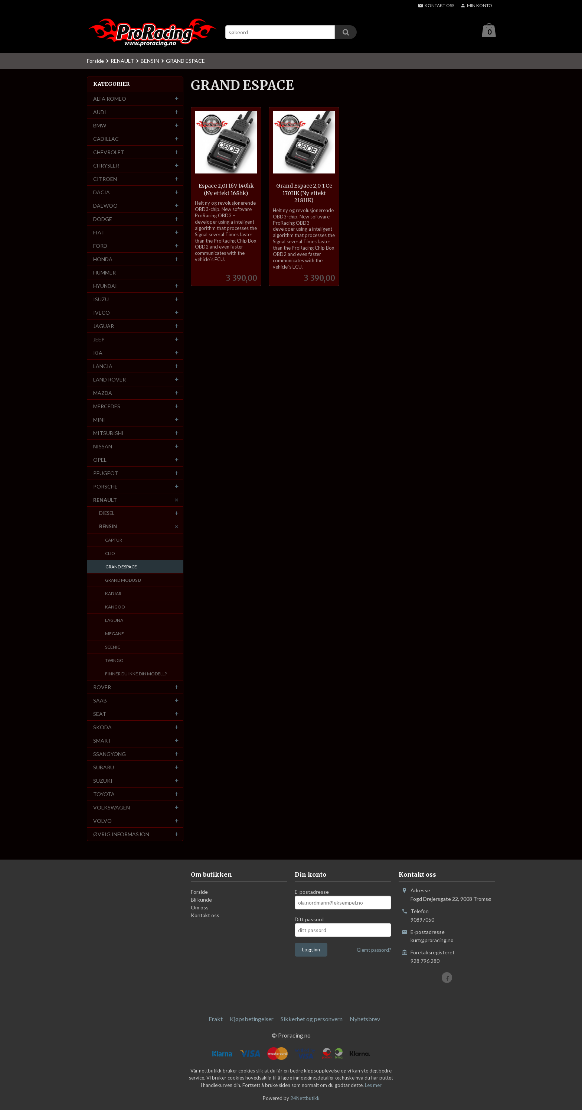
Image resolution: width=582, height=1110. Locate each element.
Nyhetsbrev (365, 1019)
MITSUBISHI (108, 433)
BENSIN (108, 527)
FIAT (99, 233)
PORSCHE (105, 487)
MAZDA (102, 393)
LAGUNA (114, 620)
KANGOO (115, 607)
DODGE (102, 219)
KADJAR (113, 594)
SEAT (99, 714)
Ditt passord (309, 919)
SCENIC (112, 647)
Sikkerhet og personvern (312, 1019)
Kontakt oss (205, 915)
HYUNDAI (105, 286)
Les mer (373, 1085)
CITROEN (105, 179)
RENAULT (105, 500)
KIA (97, 353)
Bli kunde (201, 900)
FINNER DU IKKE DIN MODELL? (136, 674)
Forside (95, 61)
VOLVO (102, 821)
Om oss (200, 908)
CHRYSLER (106, 166)
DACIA (101, 192)
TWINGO (114, 660)
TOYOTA (104, 794)
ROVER (102, 687)
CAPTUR (113, 540)
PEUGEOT (105, 473)
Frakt (216, 1019)
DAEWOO (105, 206)
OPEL (100, 460)
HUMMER (104, 273)
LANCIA (102, 366)
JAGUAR (103, 326)
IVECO (101, 313)
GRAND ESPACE (121, 567)
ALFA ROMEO (109, 99)
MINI (99, 420)
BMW (99, 126)
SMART (102, 741)
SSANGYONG (109, 754)
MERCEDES (106, 406)
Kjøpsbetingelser (252, 1019)
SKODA (102, 727)
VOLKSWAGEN (111, 808)
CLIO (110, 553)
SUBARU (103, 768)
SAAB (100, 701)
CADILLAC (106, 139)
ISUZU (101, 299)
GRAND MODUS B (123, 580)
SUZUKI (102, 781)
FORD (100, 246)
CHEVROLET (108, 152)
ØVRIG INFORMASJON (121, 834)
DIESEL (106, 513)
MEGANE (114, 634)
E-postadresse (312, 892)
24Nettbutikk (305, 1098)
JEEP (99, 340)
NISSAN (102, 447)
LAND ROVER (109, 380)
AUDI (99, 112)
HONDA (102, 259)
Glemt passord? (374, 950)
